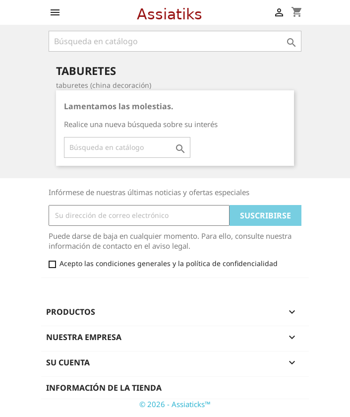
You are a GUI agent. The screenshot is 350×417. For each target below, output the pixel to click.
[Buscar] (175, 41)
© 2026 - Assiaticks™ (175, 404)
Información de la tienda (104, 387)
